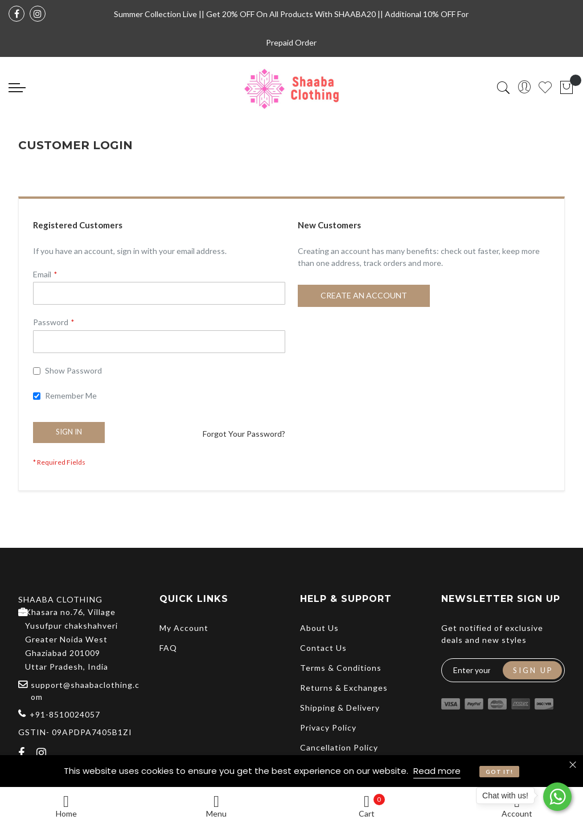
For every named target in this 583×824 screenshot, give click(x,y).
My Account (183, 628)
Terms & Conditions (340, 668)
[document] (291, 771)
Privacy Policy (328, 727)
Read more (437, 771)
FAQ (168, 648)
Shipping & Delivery (340, 707)
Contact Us (323, 648)
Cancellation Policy (339, 747)
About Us (319, 628)
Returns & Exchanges (344, 687)
